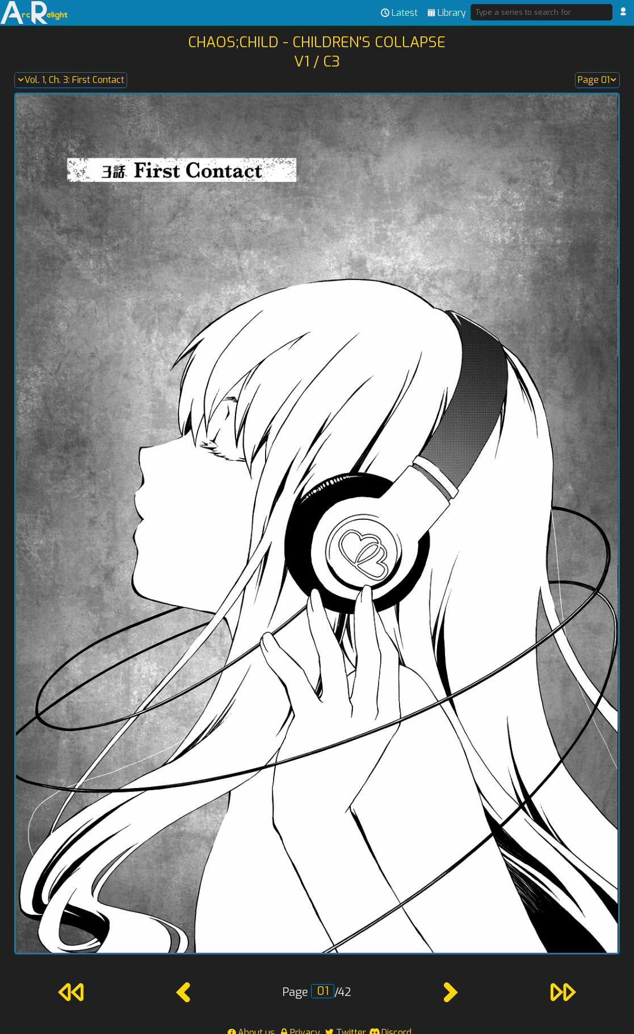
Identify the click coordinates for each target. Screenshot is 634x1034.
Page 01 (597, 80)
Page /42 (316, 992)
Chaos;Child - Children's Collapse (317, 42)
